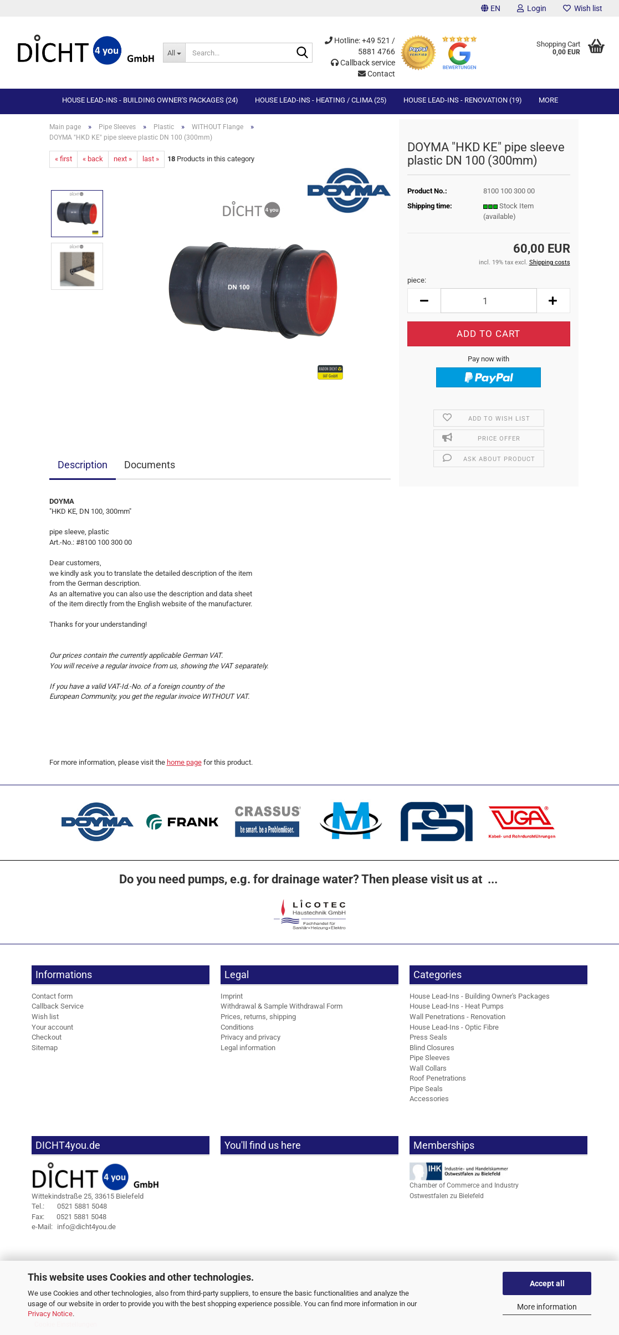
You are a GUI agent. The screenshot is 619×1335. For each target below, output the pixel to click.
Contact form (52, 996)
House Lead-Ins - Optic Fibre (454, 1027)
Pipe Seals (426, 1089)
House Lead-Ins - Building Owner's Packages (480, 996)
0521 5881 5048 (69, 1206)
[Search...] (174, 53)
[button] (491, 8)
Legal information (248, 1048)
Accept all (547, 1283)
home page (184, 762)
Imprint (232, 996)
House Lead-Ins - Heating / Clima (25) (321, 100)
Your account (52, 1027)
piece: (416, 280)
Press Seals (428, 1037)
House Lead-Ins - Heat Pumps (457, 1006)
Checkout (47, 1037)
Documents (149, 464)
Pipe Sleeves (430, 1057)
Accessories (429, 1098)
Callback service (363, 62)
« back (93, 159)
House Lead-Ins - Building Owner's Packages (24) (150, 100)
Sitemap (45, 1048)
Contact (376, 73)
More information (547, 1306)
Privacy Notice (50, 1314)
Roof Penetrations (438, 1078)
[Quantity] (488, 300)
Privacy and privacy (250, 1037)
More (548, 100)
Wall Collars (428, 1068)
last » (150, 159)
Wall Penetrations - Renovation (457, 1016)
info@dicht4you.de (74, 1227)
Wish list (582, 8)
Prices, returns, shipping (258, 1016)
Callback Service (58, 1006)
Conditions (237, 1027)
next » (123, 159)
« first (63, 159)
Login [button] (531, 8)
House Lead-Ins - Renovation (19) (462, 100)
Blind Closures (432, 1048)
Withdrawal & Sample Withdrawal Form (281, 1006)
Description (83, 464)
